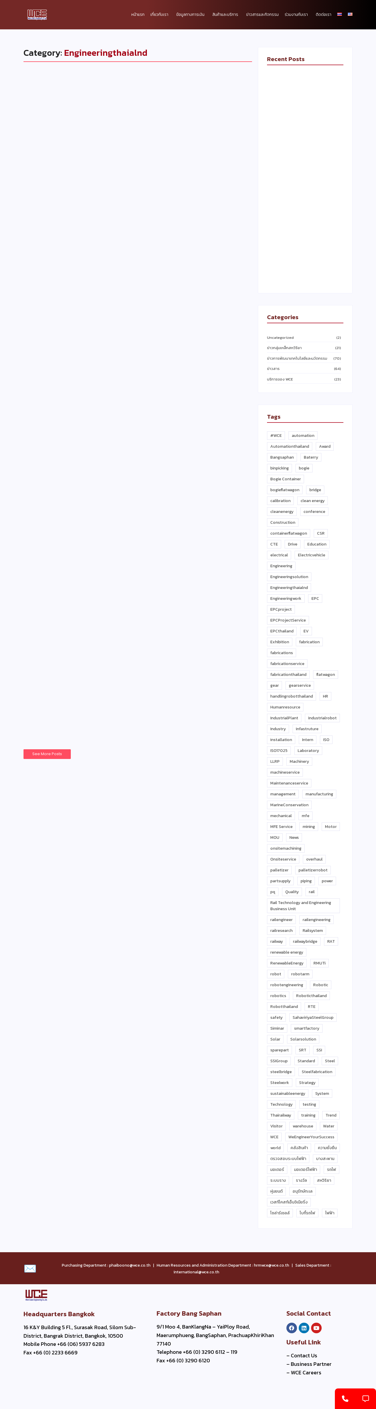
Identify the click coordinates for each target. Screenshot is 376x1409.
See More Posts (47, 754)
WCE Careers (306, 1372)
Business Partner (311, 1364)
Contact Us (304, 1355)
